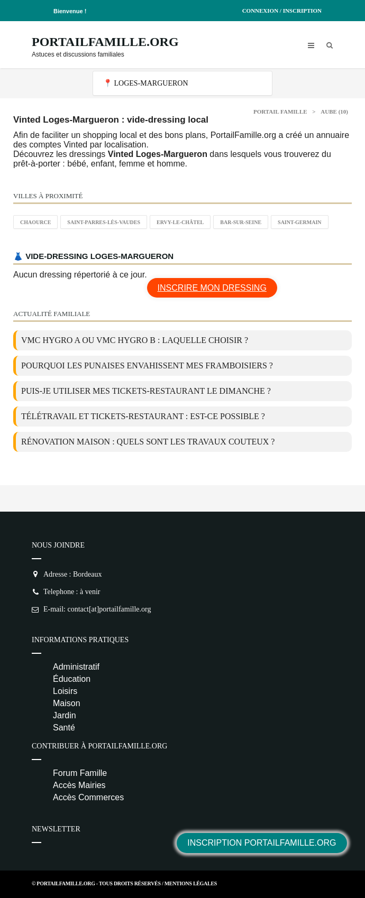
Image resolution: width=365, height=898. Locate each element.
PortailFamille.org (105, 42)
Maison (66, 703)
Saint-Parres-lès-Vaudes (103, 222)
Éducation (71, 678)
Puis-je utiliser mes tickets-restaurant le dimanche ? (146, 390)
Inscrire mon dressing (212, 287)
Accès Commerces (88, 797)
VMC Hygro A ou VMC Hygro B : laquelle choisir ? (134, 340)
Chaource (35, 222)
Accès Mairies (79, 785)
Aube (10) (334, 111)
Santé (64, 727)
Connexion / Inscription (282, 10)
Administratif (76, 666)
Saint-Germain (299, 222)
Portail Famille (280, 111)
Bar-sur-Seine (240, 222)
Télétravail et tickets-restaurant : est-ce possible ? (143, 416)
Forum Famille (80, 773)
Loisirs (65, 691)
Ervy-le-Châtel (180, 222)
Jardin (64, 715)
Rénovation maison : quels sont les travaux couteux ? (148, 441)
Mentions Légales (191, 883)
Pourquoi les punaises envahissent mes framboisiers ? (147, 365)
